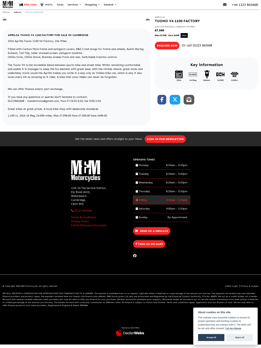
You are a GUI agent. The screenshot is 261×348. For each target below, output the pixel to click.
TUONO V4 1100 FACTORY (34, 16)
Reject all (239, 337)
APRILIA (17, 16)
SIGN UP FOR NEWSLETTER (166, 142)
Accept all (211, 337)
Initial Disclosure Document (89, 228)
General (109, 6)
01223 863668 (202, 49)
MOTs (49, 6)
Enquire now (167, 49)
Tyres (60, 6)
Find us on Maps (149, 247)
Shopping (91, 6)
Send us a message (151, 234)
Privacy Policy (80, 224)
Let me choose (233, 328)
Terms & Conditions (83, 220)
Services (73, 6)
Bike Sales (30, 6)
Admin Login (231, 289)
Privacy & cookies (250, 289)
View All (6, 16)
